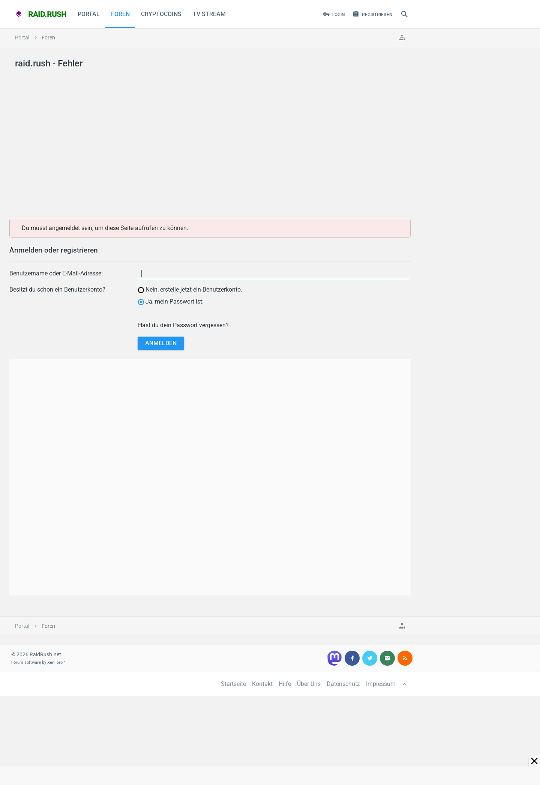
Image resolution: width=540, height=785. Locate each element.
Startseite (233, 683)
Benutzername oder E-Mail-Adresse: (56, 273)
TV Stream (209, 14)
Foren (120, 14)
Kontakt (262, 683)
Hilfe (285, 683)
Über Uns (309, 683)
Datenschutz (343, 683)
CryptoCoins (161, 14)
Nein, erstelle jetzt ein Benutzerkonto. (190, 289)
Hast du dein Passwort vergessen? (183, 325)
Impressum (381, 683)
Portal (89, 14)
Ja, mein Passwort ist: (171, 301)
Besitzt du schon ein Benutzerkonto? (57, 289)
